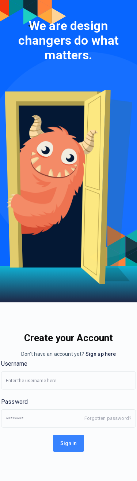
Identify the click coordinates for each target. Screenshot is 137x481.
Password (14, 401)
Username (14, 363)
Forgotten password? (108, 418)
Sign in (68, 443)
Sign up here (100, 354)
